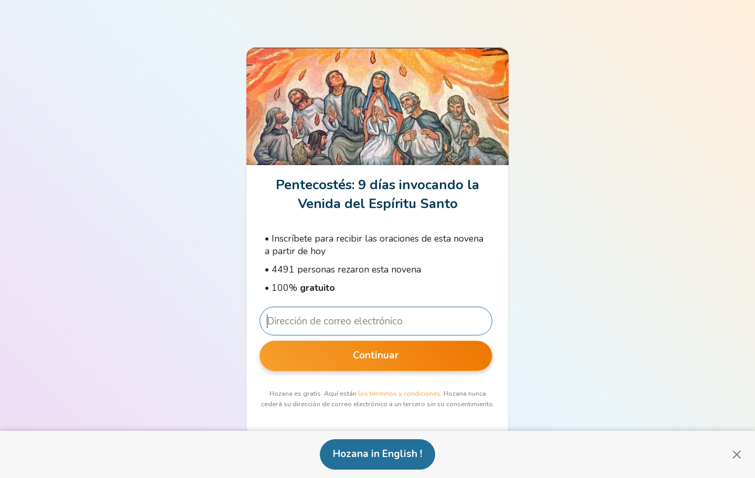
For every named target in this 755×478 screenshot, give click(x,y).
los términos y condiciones (399, 393)
